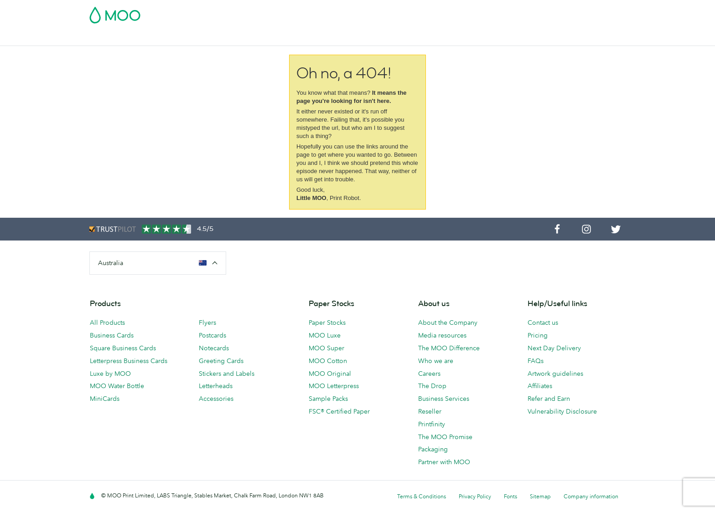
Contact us (543, 322)
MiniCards (104, 398)
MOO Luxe (325, 335)
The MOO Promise (445, 437)
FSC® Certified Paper (339, 411)
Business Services (399, 37)
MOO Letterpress (334, 386)
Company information (591, 496)
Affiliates (540, 386)
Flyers (262, 37)
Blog (444, 37)
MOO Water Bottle (117, 386)
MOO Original (330, 373)
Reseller (429, 411)
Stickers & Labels (216, 37)
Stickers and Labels (226, 373)
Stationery (297, 37)
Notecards (214, 348)
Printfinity (431, 424)
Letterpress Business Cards (128, 361)
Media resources (442, 335)
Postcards (163, 37)
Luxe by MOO (110, 373)
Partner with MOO (444, 462)
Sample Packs (328, 398)
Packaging (433, 449)
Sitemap (540, 496)
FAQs (536, 361)
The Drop (432, 386)
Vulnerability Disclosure (562, 411)
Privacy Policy (475, 496)
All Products (107, 322)
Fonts (510, 496)
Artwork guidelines (555, 373)
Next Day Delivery (554, 348)
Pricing (538, 335)
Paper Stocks (327, 322)
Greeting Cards (221, 361)
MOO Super (326, 348)
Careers (429, 373)
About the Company (447, 322)
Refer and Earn (549, 398)
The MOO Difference (449, 348)
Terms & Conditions (421, 496)
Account (483, 12)
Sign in (514, 12)
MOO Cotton (328, 361)
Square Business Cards (123, 348)
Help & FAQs (480, 37)
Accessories (342, 37)
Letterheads (216, 386)
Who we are (435, 361)
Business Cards (113, 37)
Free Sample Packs (434, 12)
